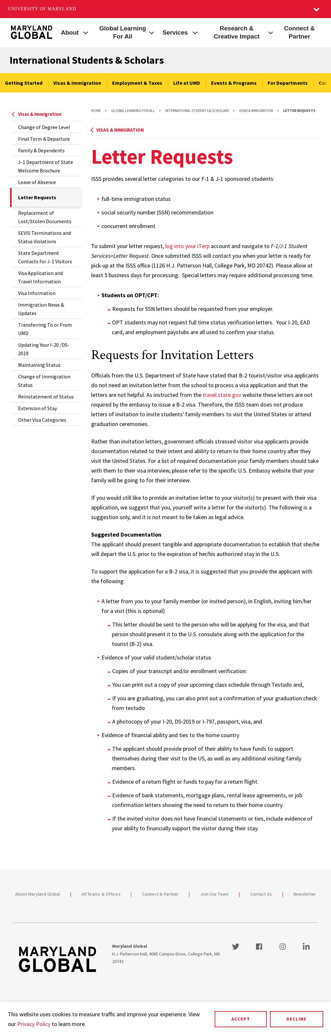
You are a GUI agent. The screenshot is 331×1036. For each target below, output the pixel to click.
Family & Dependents (41, 150)
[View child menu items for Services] (195, 32)
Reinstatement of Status (46, 396)
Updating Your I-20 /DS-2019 (43, 349)
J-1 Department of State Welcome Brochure (45, 166)
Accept (240, 1019)
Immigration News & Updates (41, 308)
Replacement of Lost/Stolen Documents (44, 217)
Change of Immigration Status (44, 380)
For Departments (288, 83)
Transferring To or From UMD (45, 329)
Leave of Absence (37, 182)
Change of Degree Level (44, 127)
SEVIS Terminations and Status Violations (44, 237)
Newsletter (305, 894)
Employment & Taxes (137, 83)
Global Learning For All (122, 32)
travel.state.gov (222, 394)
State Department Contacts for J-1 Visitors (45, 257)
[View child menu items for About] (86, 32)
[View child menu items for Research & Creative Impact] (270, 32)
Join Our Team (214, 894)
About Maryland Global (37, 894)
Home (96, 110)
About (70, 32)
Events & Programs (234, 83)
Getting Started (23, 83)
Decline (296, 1019)
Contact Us (261, 894)
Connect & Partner (299, 32)
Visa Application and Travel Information (40, 277)
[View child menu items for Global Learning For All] (152, 32)
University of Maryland (42, 8)
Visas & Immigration (77, 83)
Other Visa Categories (42, 420)
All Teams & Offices (101, 894)
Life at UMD (186, 83)
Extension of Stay (37, 408)
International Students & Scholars (87, 60)
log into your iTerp (187, 246)
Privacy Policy (33, 1024)
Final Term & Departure (44, 139)
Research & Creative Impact (237, 32)
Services (175, 32)
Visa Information (37, 293)
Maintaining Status (39, 365)
